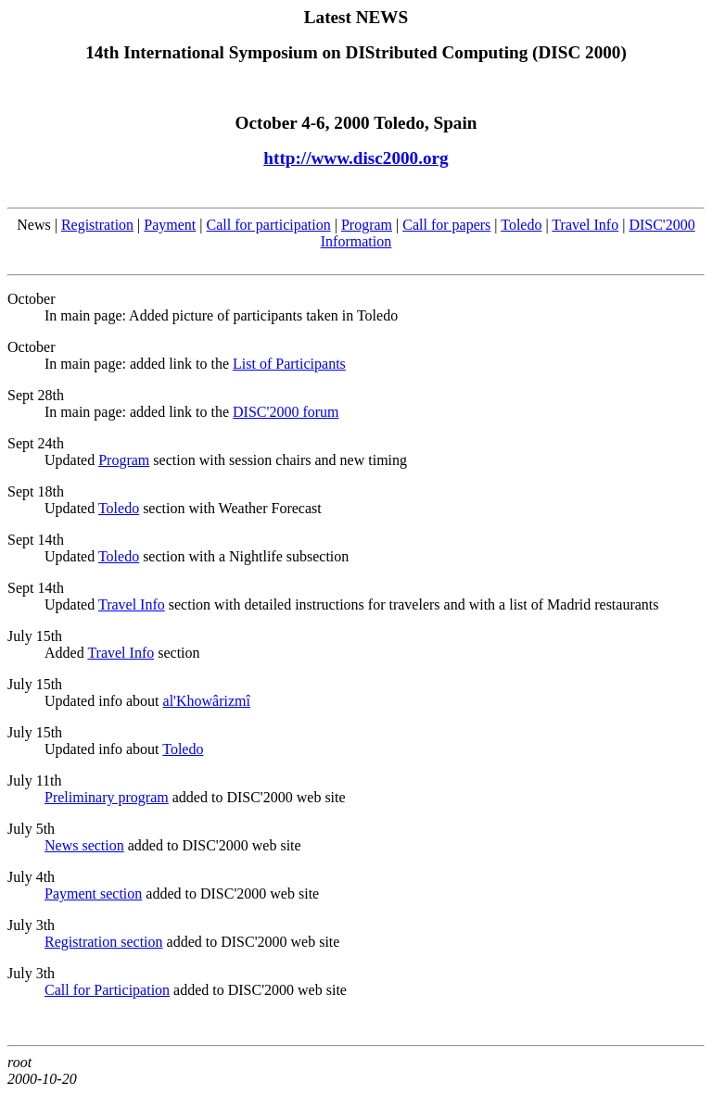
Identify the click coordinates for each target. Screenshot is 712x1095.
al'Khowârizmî (206, 701)
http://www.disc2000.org (355, 158)
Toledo (521, 225)
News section (84, 845)
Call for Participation (107, 990)
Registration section (103, 942)
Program (366, 225)
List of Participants (289, 363)
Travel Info (585, 225)
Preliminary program (106, 797)
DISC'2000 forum (285, 412)
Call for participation (269, 225)
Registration (97, 225)
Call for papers (446, 225)
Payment (170, 225)
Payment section (93, 893)
